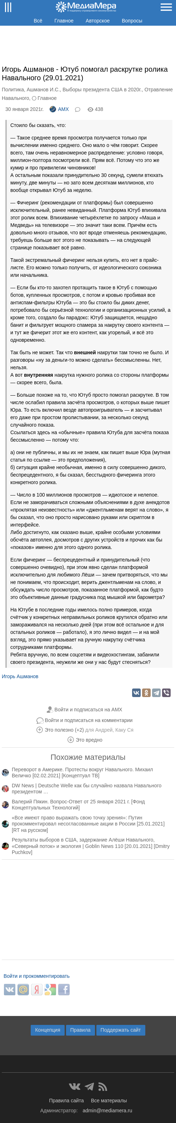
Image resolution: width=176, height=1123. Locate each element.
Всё (38, 21)
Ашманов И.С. (43, 89)
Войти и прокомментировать (37, 976)
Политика (13, 89)
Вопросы (132, 21)
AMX (59, 109)
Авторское (98, 21)
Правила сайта (66, 1100)
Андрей (104, 730)
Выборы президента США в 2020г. (102, 89)
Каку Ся (124, 730)
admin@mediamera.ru (107, 1110)
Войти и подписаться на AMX (88, 709)
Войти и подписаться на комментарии (89, 720)
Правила (80, 1030)
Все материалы (109, 1100)
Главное (64, 21)
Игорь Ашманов (20, 676)
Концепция (47, 1030)
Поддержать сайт (121, 1030)
